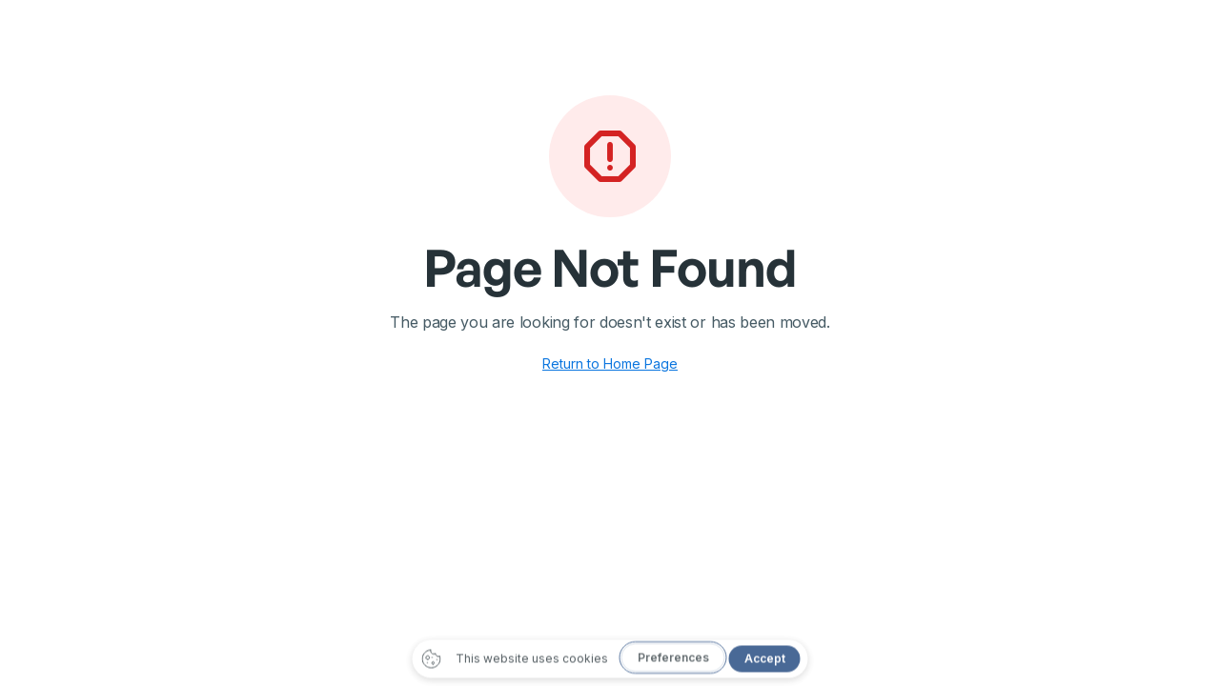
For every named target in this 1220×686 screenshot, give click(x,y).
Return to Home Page (610, 363)
